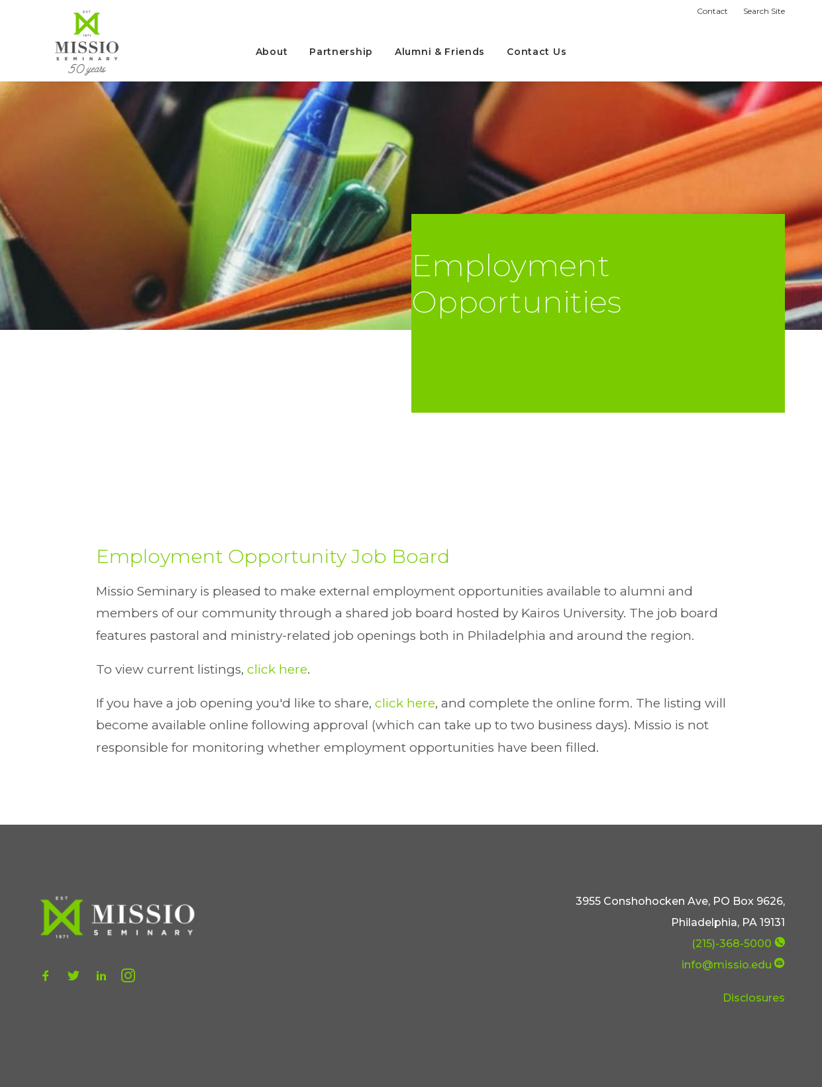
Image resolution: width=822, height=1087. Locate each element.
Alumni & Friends (440, 52)
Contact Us (536, 52)
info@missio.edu (727, 964)
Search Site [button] (764, 11)
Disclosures (754, 998)
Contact (712, 11)
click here (277, 669)
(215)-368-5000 (732, 943)
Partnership (341, 52)
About (272, 52)
